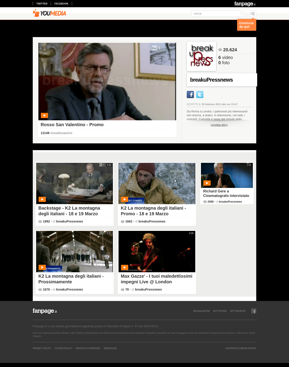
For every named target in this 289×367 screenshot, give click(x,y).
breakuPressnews (69, 221)
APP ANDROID (238, 311)
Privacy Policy (42, 348)
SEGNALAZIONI (201, 311)
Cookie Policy (63, 348)
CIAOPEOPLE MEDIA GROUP (240, 348)
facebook (61, 3)
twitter (41, 3)
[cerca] (218, 13)
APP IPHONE (220, 311)
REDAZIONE (110, 348)
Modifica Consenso (88, 348)
